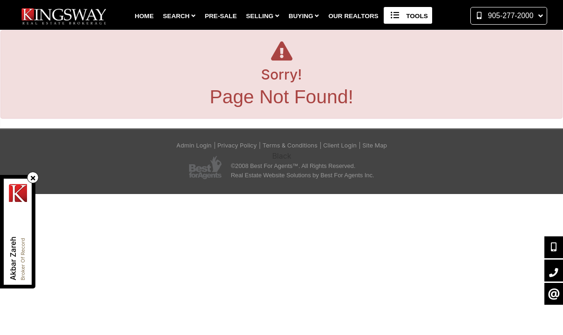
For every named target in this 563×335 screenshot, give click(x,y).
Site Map (374, 145)
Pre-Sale (221, 16)
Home (144, 16)
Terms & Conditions (290, 145)
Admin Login (194, 145)
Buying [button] (304, 16)
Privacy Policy (237, 145)
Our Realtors (353, 16)
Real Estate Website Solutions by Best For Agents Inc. (302, 175)
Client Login (340, 145)
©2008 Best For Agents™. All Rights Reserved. (293, 165)
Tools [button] (407, 15)
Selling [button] (262, 16)
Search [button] (179, 16)
